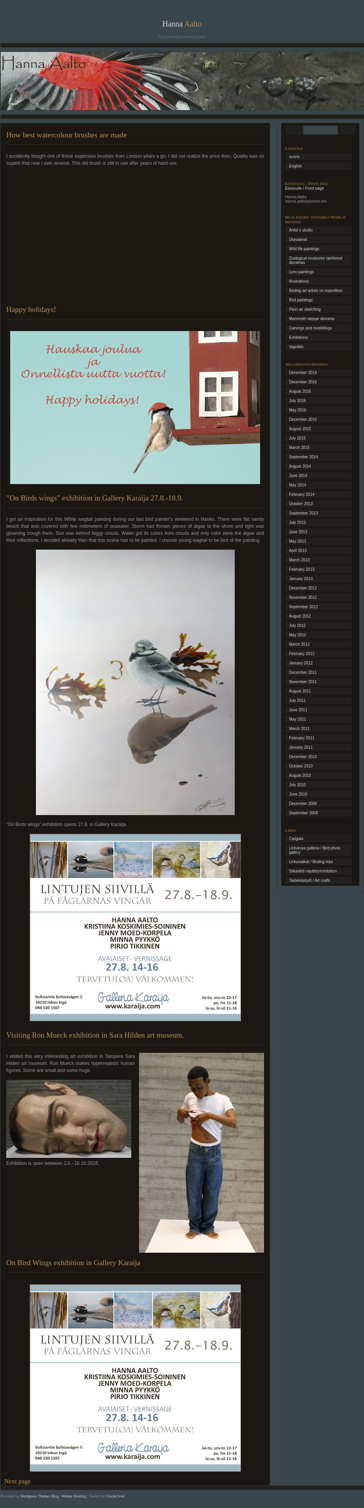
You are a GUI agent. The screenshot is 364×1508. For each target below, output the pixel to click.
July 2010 (297, 785)
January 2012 (301, 663)
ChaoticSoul (115, 1496)
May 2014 (297, 485)
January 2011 (301, 747)
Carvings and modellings (310, 328)
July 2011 (297, 700)
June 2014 (298, 476)
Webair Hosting (73, 1496)
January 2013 (301, 579)
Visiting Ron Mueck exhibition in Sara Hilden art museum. (95, 1035)
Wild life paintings (304, 249)
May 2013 (297, 541)
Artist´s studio (301, 230)
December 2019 (303, 372)
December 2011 (303, 672)
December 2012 (303, 588)
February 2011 (301, 738)
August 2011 (300, 691)
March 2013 (299, 560)
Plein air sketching (305, 309)
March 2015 (299, 447)
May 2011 (297, 719)
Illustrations (299, 281)
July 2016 (297, 401)
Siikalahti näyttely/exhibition (313, 871)
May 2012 (297, 635)
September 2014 (303, 457)
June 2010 (298, 794)
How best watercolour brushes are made (66, 135)
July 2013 (297, 522)
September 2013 (303, 513)
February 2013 (301, 569)
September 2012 (303, 607)
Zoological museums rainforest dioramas (315, 260)
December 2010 (303, 757)
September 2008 (303, 813)
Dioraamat (298, 239)
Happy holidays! (31, 309)
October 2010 (301, 766)
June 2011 (298, 710)
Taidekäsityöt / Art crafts (309, 880)
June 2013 (298, 532)
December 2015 (303, 419)
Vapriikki (296, 347)
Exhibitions (298, 337)
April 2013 (298, 550)
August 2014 (300, 466)
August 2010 (300, 775)
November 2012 (303, 597)
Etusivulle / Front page (304, 188)
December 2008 (303, 803)
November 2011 (303, 682)
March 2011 (299, 728)
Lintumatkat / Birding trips (311, 862)
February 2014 (301, 494)
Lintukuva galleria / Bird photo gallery (315, 850)
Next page (17, 1481)
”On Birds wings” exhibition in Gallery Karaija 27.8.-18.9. (94, 498)
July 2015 (297, 438)
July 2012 (297, 625)
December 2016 (303, 382)
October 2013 (301, 504)
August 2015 (300, 429)
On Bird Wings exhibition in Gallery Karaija (73, 1263)
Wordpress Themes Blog (39, 1496)
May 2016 (297, 410)
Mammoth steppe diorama (311, 319)
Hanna (182, 24)
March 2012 (299, 644)
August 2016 (300, 391)
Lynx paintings (301, 272)
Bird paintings (301, 300)
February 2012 (301, 654)
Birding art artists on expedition (316, 290)
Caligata (296, 839)
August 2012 (300, 616)
